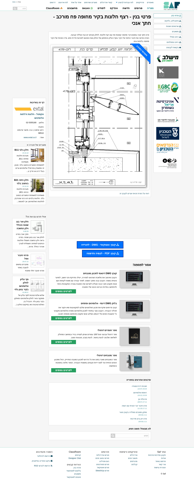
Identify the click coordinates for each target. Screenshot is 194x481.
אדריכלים (133, 455)
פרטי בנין (176, 15)
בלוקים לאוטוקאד (73, 471)
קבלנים (134, 464)
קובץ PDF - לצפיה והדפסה (102, 253)
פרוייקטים (140, 2)
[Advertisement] (100, 218)
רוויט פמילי (175, 37)
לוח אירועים (63, 2)
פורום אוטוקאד (103, 467)
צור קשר (162, 464)
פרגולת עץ (142, 399)
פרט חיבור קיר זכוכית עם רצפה (134, 406)
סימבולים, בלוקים (173, 20)
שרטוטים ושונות (173, 26)
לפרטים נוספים (63, 291)
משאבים (176, 31)
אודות (163, 458)
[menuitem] (149, 2)
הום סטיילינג (104, 461)
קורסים (78, 455)
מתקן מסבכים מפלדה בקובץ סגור (133, 412)
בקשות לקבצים (173, 47)
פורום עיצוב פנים (102, 458)
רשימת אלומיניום (140, 393)
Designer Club (75, 458)
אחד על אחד (76, 2)
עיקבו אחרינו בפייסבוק (42, 460)
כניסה (14, 2)
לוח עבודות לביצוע (125, 2)
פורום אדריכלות (102, 455)
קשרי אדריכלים (106, 2)
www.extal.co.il (30, 137)
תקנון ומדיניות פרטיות (157, 455)
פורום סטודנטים (102, 464)
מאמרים (150, 2)
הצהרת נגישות (160, 467)
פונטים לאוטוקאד (74, 477)
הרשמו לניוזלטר (45, 456)
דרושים (53, 2)
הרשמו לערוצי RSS (43, 465)
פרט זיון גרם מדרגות (138, 419)
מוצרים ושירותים (90, 2)
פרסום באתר (160, 461)
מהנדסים (133, 461)
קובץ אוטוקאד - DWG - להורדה (100, 244)
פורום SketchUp (102, 471)
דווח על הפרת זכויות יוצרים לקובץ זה (134, 193)
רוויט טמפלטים (174, 42)
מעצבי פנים (132, 458)
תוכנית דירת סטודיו (139, 386)
